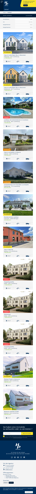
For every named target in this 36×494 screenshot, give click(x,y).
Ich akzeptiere (29, 492)
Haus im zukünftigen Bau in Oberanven (15, 55)
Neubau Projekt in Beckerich (12, 379)
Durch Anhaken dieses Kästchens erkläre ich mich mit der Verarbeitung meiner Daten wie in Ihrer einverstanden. (18, 437)
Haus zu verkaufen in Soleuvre (12, 152)
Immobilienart (6, 19)
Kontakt (25, 5)
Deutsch (11, 482)
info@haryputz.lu (8, 469)
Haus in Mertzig (8, 249)
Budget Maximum (6, 27)
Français (5, 482)
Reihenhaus (7, 314)
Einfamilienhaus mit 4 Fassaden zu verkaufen (16, 184)
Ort (4, 22)
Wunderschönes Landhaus (11, 217)
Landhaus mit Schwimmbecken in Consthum (16, 120)
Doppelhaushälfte (9, 282)
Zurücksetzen (29, 15)
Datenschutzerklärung (17, 437)
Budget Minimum (6, 24)
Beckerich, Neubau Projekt (11, 411)
